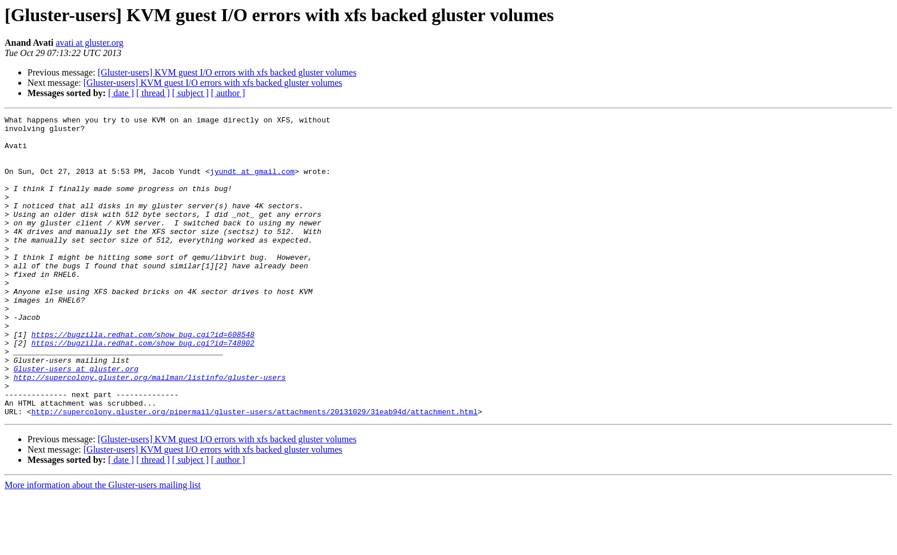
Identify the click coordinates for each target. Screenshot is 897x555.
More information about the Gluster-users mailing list (103, 545)
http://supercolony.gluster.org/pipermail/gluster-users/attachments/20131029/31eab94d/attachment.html (254, 471)
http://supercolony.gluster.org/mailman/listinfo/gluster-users (150, 430)
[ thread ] (153, 93)
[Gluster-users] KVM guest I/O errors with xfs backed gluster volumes (227, 72)
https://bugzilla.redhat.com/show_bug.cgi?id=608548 (143, 379)
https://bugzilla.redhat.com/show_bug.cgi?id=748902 (143, 389)
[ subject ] (190, 93)
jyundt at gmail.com (252, 183)
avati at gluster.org (90, 42)
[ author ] (228, 93)
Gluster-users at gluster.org (76, 420)
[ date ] (121, 93)
